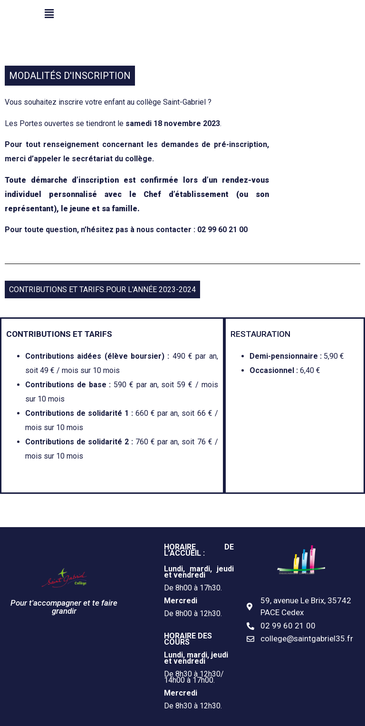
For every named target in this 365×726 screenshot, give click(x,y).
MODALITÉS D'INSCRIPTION (70, 75)
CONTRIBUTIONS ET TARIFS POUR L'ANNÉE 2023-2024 (102, 289)
